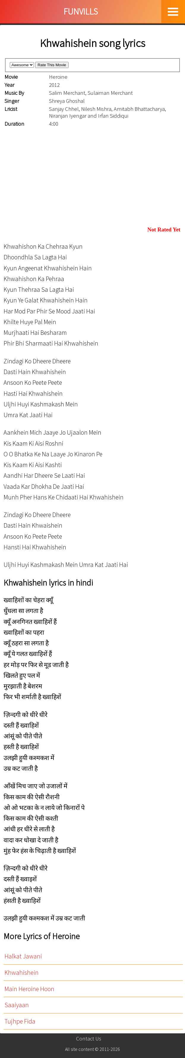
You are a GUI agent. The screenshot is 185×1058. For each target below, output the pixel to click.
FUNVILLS (81, 11)
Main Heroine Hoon (29, 989)
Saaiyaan (16, 1005)
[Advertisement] (92, 177)
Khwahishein (21, 973)
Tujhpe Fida (19, 1021)
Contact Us (88, 1038)
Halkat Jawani (23, 956)
